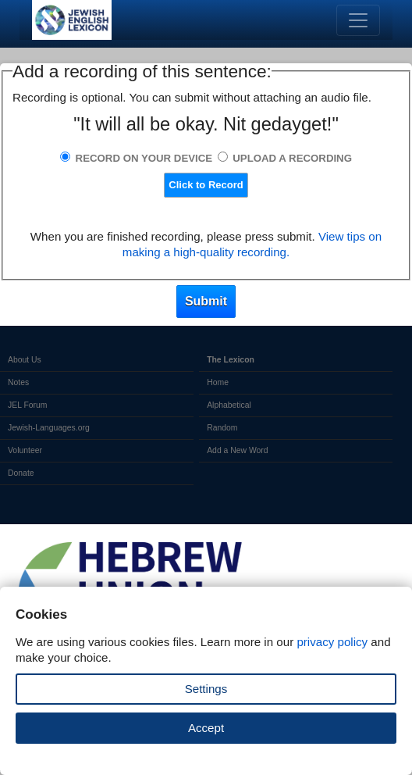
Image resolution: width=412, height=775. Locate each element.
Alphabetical (229, 405)
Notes (18, 382)
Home (218, 382)
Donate (21, 473)
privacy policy (332, 641)
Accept (206, 727)
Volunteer (25, 450)
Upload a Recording (292, 158)
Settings (206, 688)
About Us (24, 359)
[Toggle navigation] (358, 20)
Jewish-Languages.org (49, 427)
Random (222, 427)
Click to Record (206, 185)
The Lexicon (230, 359)
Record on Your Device (144, 158)
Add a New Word (237, 450)
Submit (206, 301)
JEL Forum (28, 405)
